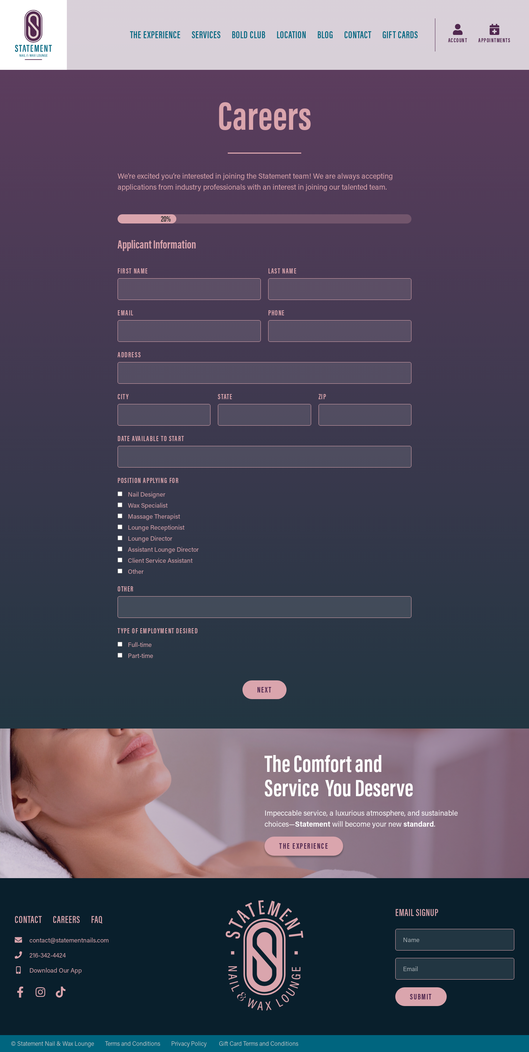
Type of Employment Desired (158, 631)
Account (458, 40)
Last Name (282, 271)
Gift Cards (400, 35)
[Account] (457, 29)
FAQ (97, 919)
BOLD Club (249, 35)
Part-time (140, 655)
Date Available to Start (151, 439)
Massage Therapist (154, 516)
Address (129, 355)
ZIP (323, 397)
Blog (325, 35)
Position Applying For (148, 481)
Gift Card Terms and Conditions (258, 1043)
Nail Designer (146, 494)
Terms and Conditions (132, 1043)
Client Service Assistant (160, 560)
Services (206, 35)
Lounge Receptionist (156, 527)
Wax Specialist (148, 505)
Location (291, 35)
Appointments (494, 40)
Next (264, 690)
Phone (276, 313)
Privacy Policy (189, 1043)
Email (126, 313)
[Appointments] (494, 29)
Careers (66, 919)
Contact (357, 35)
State (225, 397)
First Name (133, 271)
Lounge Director (150, 538)
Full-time (140, 644)
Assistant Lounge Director (163, 549)
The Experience (155, 35)
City (123, 397)
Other (136, 571)
